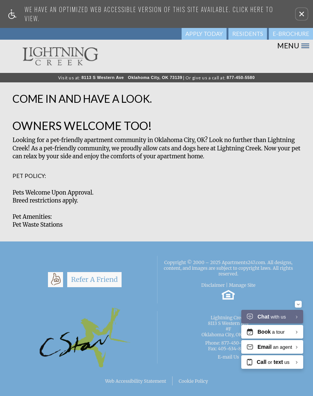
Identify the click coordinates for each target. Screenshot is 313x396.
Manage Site (242, 285)
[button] (302, 14)
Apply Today (204, 33)
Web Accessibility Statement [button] (135, 381)
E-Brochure (291, 33)
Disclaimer (213, 285)
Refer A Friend (94, 279)
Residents (247, 33)
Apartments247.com (243, 262)
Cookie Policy (193, 381)
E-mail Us (228, 357)
